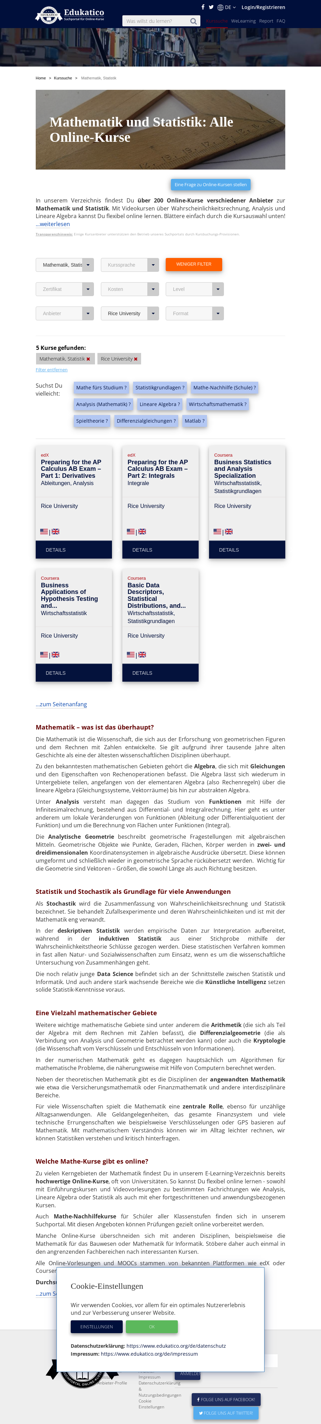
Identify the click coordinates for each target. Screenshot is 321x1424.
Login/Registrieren (263, 7)
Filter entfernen (52, 369)
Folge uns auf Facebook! (226, 1416)
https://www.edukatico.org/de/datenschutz (175, 1346)
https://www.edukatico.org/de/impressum (148, 1353)
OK (152, 1327)
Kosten (133, 289)
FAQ (281, 21)
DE (226, 7)
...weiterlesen (53, 224)
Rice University (133, 313)
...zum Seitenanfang (61, 704)
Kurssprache (133, 265)
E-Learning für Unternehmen (152, 1373)
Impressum (149, 1394)
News (102, 1382)
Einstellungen (96, 1327)
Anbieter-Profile (112, 1400)
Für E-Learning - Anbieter (153, 1385)
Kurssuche (217, 21)
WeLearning (243, 21)
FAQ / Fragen (109, 1388)
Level (198, 289)
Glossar (104, 1394)
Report (266, 21)
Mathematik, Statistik (68, 265)
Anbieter (68, 313)
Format (198, 313)
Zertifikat (68, 289)
